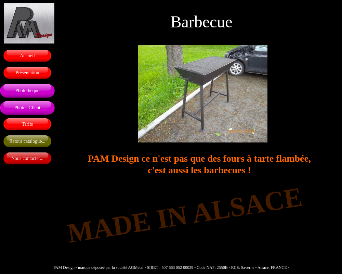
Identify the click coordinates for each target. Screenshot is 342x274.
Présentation (27, 72)
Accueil (27, 55)
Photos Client (27, 107)
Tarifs (27, 124)
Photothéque (27, 90)
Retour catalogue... (27, 141)
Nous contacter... (27, 158)
